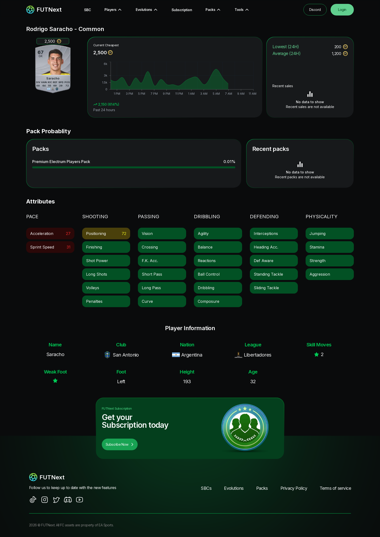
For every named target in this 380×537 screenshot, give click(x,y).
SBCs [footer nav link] (206, 488)
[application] (174, 79)
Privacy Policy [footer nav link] (293, 488)
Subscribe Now (120, 444)
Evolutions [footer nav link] (233, 488)
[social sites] (33, 500)
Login (342, 10)
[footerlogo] (77, 477)
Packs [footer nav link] (262, 488)
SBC (87, 10)
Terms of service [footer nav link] (335, 488)
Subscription (182, 10)
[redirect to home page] (44, 10)
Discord (315, 10)
